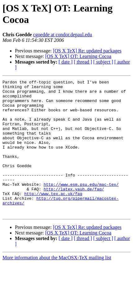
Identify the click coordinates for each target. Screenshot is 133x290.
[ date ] (66, 62)
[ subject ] (103, 62)
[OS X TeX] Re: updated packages (87, 50)
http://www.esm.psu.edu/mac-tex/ (81, 205)
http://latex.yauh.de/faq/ (74, 211)
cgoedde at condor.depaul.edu (62, 34)
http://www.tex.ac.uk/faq (53, 217)
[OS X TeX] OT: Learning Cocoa (78, 56)
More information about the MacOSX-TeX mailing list (56, 284)
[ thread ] (83, 62)
